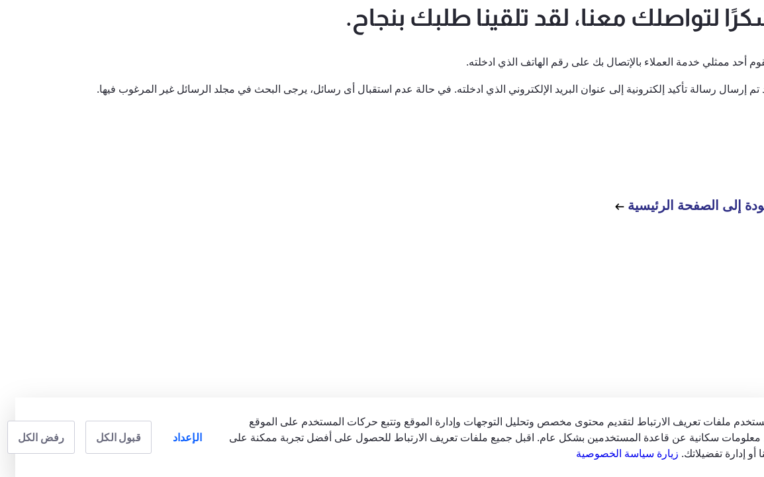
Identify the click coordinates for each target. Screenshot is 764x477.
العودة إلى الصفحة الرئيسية (681, 205)
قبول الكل (103, 437)
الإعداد (172, 437)
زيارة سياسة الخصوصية (612, 453)
